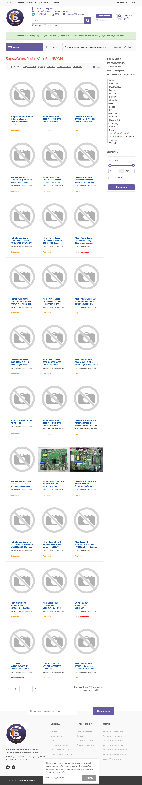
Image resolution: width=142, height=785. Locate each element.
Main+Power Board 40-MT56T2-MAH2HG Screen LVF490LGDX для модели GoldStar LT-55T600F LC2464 (86, 425)
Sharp (112, 126)
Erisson (112, 97)
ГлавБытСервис (27, 780)
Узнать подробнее (55, 777)
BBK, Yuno (114, 83)
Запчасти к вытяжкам (112, 745)
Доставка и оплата (60, 750)
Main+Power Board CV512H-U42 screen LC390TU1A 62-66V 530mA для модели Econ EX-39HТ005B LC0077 (54, 182)
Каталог (20, 3)
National (113, 113)
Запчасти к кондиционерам (115, 750)
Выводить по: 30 (91, 690)
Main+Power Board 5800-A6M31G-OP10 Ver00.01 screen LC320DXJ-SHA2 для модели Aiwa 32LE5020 (53, 425)
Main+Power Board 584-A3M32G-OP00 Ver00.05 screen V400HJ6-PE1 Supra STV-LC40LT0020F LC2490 (86, 304)
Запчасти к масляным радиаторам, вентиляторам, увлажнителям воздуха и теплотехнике (115, 754)
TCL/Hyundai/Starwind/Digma (122, 136)
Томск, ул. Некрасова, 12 (47, 8)
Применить (121, 187)
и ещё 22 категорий (111, 759)
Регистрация (121, 3)
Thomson (113, 140)
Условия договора (60, 745)
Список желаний (85, 740)
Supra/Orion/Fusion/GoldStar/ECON (124, 47)
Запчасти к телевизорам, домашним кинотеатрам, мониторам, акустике (88, 47)
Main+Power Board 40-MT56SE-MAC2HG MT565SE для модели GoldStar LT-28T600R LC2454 (21, 486)
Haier (111, 103)
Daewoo (113, 90)
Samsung (113, 123)
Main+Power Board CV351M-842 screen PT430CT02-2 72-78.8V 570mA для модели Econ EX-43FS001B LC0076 (22, 243)
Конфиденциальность (61, 754)
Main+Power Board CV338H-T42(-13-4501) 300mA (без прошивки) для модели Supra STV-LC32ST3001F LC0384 (21, 304)
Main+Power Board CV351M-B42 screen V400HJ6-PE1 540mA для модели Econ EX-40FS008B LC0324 (84, 182)
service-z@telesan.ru (75, 14)
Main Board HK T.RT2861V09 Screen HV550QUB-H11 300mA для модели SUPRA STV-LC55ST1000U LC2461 (86, 547)
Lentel (112, 107)
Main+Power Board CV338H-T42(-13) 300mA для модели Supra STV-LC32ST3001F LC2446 (86, 243)
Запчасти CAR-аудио (112, 731)
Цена (40, 66)
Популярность (29, 66)
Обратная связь (104, 16)
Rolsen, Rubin (115, 120)
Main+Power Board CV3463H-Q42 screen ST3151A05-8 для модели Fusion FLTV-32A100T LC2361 (52, 243)
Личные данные (84, 731)
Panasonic (114, 117)
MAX (55, 14)
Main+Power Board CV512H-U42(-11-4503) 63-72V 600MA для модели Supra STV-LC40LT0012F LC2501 (85, 121)
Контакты (45, 3)
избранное (102, 20)
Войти (133, 3)
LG (110, 110)
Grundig (113, 100)
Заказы (80, 736)
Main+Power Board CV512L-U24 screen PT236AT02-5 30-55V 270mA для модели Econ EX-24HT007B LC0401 (86, 669)
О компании (32, 3)
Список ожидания (85, 745)
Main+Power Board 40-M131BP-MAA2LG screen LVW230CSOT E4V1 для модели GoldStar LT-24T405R (22, 547)
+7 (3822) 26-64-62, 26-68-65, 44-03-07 (53, 11)
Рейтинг (51, 66)
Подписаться (103, 711)
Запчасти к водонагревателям (115, 740)
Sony (111, 130)
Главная (9, 3)
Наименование (64, 66)
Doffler (112, 93)
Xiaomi (112, 143)
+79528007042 (40, 14)
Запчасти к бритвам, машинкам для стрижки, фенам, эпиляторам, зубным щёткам (115, 736)
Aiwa (111, 80)
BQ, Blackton (115, 87)
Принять (89, 778)
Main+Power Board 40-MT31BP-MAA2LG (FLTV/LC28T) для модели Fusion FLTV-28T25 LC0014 (85, 486)
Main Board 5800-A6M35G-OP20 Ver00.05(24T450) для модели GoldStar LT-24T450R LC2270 (21, 608)
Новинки (77, 66)
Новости (56, 3)
